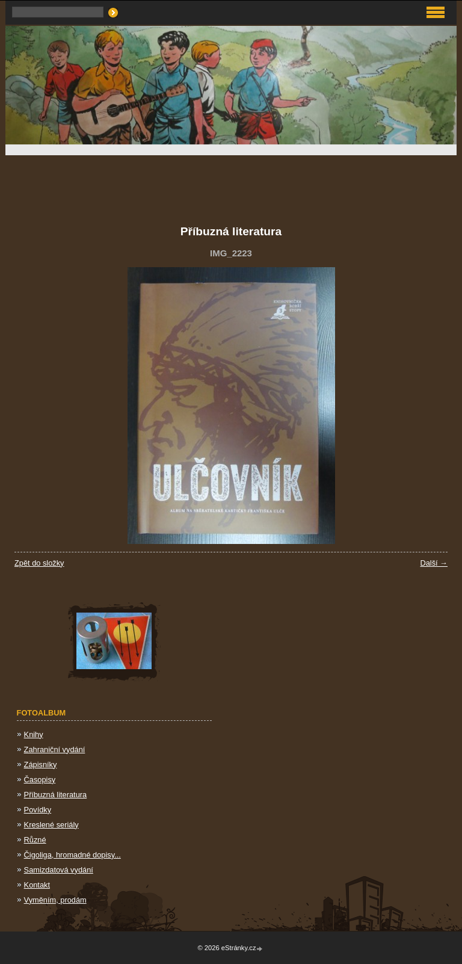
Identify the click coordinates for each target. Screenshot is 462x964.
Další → (434, 562)
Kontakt (37, 884)
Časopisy (40, 779)
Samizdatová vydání (58, 869)
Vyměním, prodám (55, 899)
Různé (35, 839)
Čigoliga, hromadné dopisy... (72, 854)
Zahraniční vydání (54, 749)
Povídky (38, 809)
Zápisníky (40, 764)
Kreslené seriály (51, 824)
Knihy (33, 734)
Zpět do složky (39, 562)
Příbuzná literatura (55, 794)
